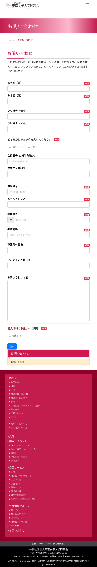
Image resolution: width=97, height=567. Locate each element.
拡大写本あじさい (19, 514)
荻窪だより (16, 483)
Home (10, 40)
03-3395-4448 (23, 556)
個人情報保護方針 (59, 544)
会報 (13, 472)
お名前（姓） (48, 83)
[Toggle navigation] (87, 5)
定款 (13, 402)
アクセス (15, 417)
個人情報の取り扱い (20, 427)
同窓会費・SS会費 (19, 394)
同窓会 (13, 377)
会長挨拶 (15, 382)
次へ (12, 346)
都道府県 (48, 229)
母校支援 (15, 409)
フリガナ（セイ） (48, 111)
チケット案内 (17, 479)
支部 (11, 436)
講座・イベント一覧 (20, 445)
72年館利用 (16, 491)
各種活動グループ (19, 505)
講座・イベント (18, 441)
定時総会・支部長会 (20, 457)
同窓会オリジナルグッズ (22, 475)
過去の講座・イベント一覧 (23, 449)
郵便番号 (48, 214)
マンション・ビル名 (19, 259)
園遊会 (14, 453)
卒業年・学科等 (16, 168)
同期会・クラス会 (19, 521)
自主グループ (17, 518)
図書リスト (16, 487)
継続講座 (15, 461)
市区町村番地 (48, 245)
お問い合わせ (25, 40)
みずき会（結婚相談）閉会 (23, 499)
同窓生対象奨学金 (19, 495)
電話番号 (48, 186)
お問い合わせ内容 (48, 278)
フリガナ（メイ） (48, 124)
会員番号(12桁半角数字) (21, 155)
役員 (13, 390)
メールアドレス (48, 199)
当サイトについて (19, 423)
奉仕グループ (17, 510)
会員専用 (14, 525)
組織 (13, 386)
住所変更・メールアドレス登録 (25, 405)
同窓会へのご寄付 (19, 398)
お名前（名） (48, 96)
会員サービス (17, 467)
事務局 (34, 544)
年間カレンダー (18, 413)
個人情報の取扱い (18, 328)
